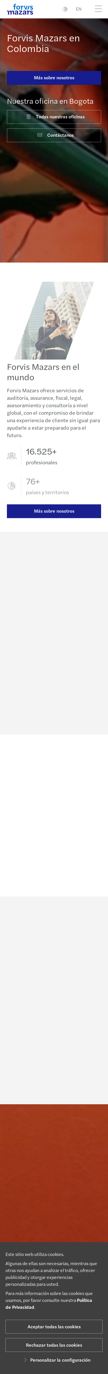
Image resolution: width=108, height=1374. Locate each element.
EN (79, 8)
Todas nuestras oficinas (55, 116)
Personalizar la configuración (56, 1359)
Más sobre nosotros (54, 77)
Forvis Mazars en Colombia (43, 42)
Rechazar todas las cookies (54, 1345)
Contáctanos (55, 135)
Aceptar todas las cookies (54, 1326)
